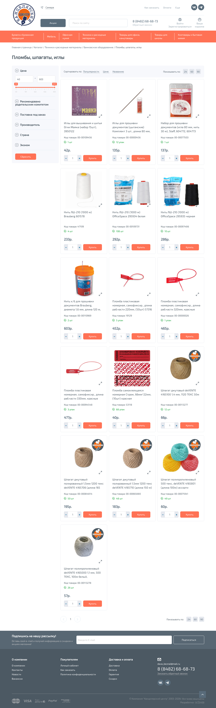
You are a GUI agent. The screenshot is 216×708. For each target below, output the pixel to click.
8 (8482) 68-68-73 (145, 21)
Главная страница (22, 47)
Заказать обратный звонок (172, 673)
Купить (92, 158)
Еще (177, 7)
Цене (106, 71)
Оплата (167, 7)
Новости (16, 674)
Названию (118, 71)
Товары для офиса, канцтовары (129, 36)
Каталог (38, 47)
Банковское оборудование (98, 47)
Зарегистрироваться (180, 26)
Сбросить (25, 156)
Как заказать (151, 7)
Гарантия (114, 674)
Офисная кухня (67, 36)
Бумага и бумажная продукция (23, 36)
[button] (79, 158)
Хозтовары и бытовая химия (190, 36)
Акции (53, 22)
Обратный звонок (142, 24)
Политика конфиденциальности (78, 674)
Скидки (113, 678)
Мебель (51, 36)
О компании (18, 665)
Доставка (114, 665)
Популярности (91, 71)
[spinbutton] (73, 158)
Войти (180, 23)
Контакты (17, 669)
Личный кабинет (69, 665)
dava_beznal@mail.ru (168, 663)
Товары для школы (161, 36)
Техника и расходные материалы (94, 36)
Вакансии (17, 678)
